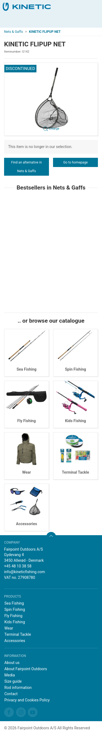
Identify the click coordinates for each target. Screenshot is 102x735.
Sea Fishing (26, 369)
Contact (11, 694)
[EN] (26, 7)
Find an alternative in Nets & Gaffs (26, 167)
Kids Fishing (75, 421)
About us (12, 662)
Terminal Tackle (75, 472)
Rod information (18, 687)
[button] (51, 99)
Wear (26, 472)
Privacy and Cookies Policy (27, 700)
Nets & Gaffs (13, 32)
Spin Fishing (75, 369)
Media (9, 675)
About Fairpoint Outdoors (25, 669)
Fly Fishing (26, 421)
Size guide (13, 681)
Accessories (26, 524)
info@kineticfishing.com (24, 572)
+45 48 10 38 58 (18, 566)
